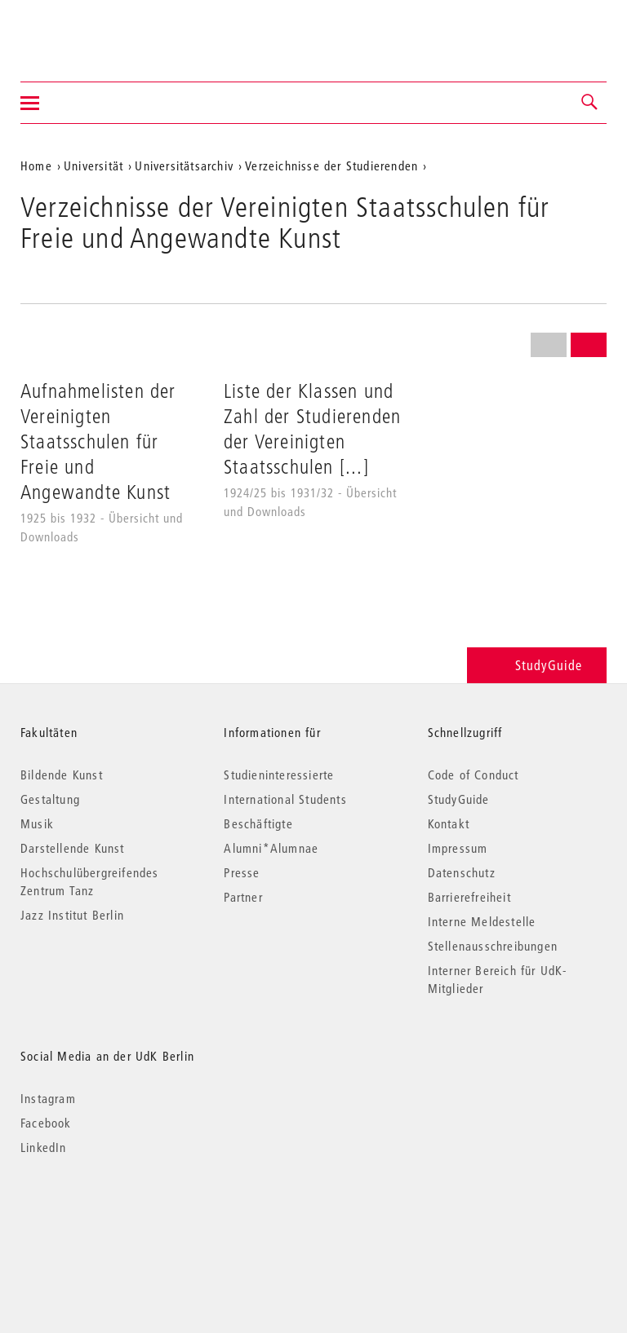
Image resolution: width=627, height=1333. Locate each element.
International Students (285, 799)
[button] (590, 102)
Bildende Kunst (61, 774)
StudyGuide (536, 664)
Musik (37, 823)
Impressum (458, 848)
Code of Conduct (473, 774)
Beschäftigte (258, 823)
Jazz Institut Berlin (72, 915)
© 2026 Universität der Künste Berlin (105, 1216)
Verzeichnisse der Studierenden (331, 165)
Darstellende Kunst (72, 848)
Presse (242, 872)
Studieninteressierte (279, 774)
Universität (93, 165)
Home (36, 165)
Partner (243, 897)
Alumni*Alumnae (271, 848)
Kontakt (448, 823)
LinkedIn (43, 1147)
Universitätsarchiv (184, 165)
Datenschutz (462, 872)
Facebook (46, 1123)
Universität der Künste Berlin (84, 30)
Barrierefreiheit (469, 897)
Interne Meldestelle (482, 921)
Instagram (48, 1098)
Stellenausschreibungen (493, 946)
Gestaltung (50, 799)
